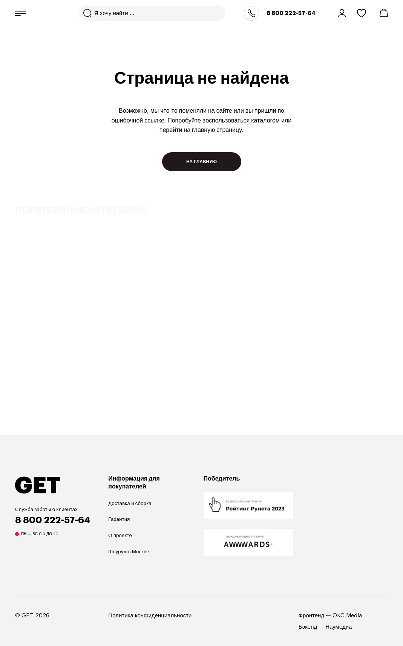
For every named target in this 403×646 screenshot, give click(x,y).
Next (378, 386)
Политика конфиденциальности (150, 615)
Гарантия (119, 519)
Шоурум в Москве (128, 551)
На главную (201, 161)
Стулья (351, 334)
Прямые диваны (40, 334)
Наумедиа (338, 627)
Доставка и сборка (129, 503)
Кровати (244, 334)
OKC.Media (347, 615)
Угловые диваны (149, 334)
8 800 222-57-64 (291, 13)
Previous (352, 386)
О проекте (120, 535)
